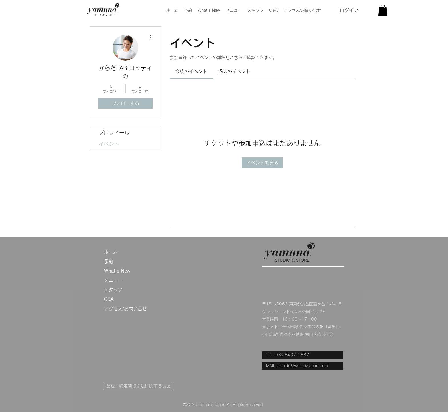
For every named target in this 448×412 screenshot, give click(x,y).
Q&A (109, 299)
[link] (191, 71)
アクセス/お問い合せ (125, 308)
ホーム (111, 252)
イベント (109, 144)
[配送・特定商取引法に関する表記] (138, 386)
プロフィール (114, 132)
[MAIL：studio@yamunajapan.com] (302, 366)
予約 (108, 261)
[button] (234, 10)
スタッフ (113, 289)
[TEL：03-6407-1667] (302, 355)
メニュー (113, 280)
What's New (117, 271)
